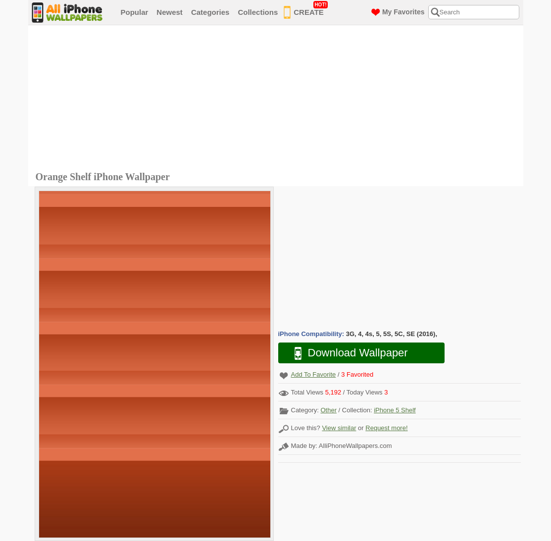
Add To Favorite (313, 374)
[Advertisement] (278, 99)
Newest (169, 12)
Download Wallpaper (346, 353)
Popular (135, 12)
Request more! (386, 428)
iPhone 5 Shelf (395, 410)
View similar (339, 428)
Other (328, 410)
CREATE (306, 10)
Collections (258, 12)
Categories (210, 12)
